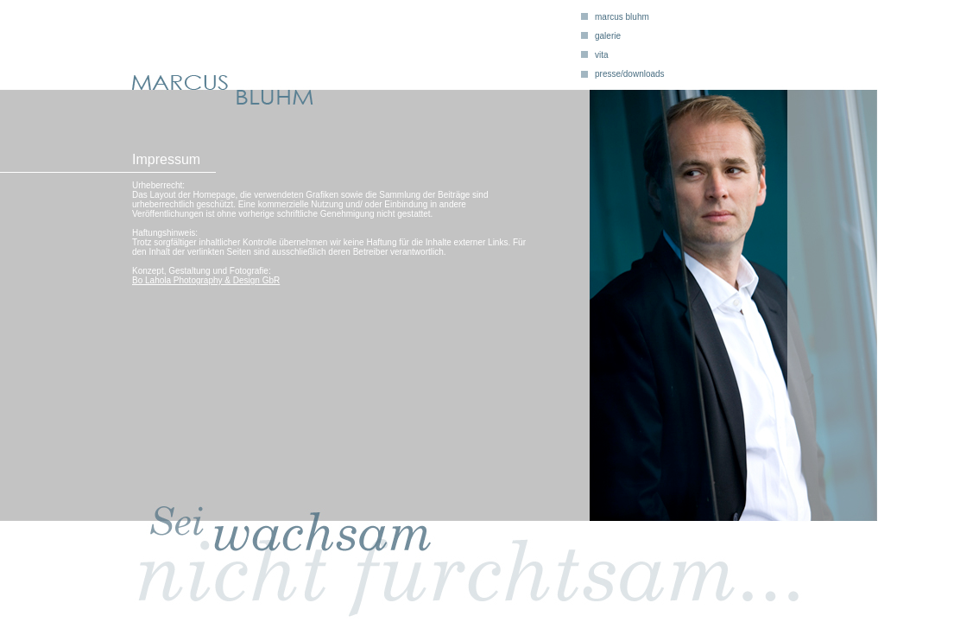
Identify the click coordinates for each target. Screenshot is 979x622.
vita (602, 55)
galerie (608, 36)
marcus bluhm (622, 17)
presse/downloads (630, 74)
